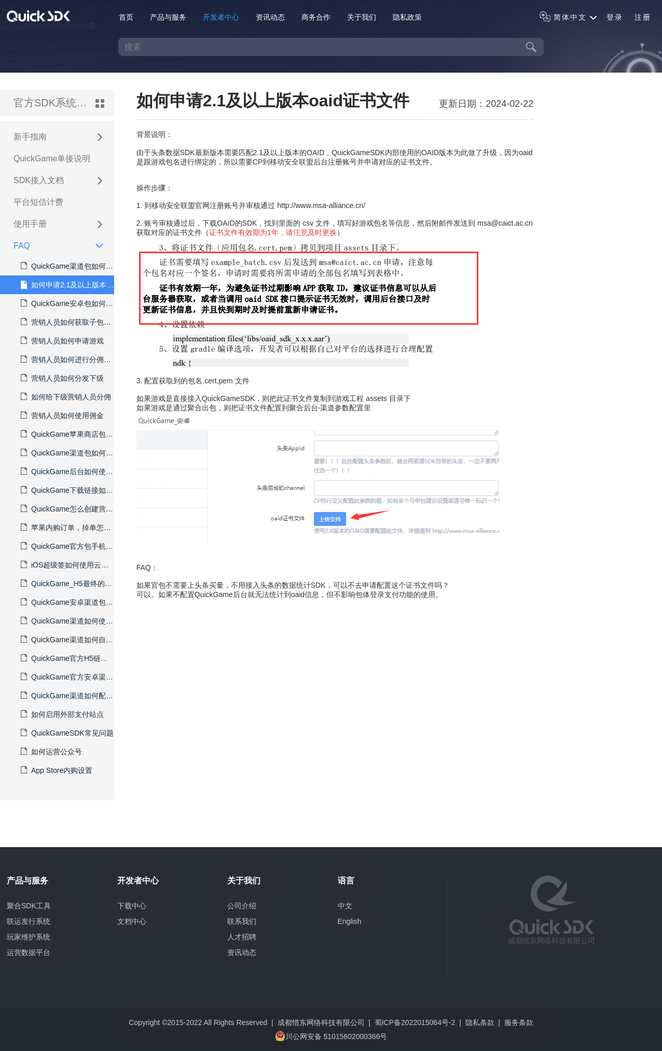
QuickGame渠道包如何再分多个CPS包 (67, 266)
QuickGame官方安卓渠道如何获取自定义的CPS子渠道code (67, 677)
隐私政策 (407, 17)
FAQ (53, 246)
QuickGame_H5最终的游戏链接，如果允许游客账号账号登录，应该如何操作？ (67, 583)
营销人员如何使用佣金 (62, 415)
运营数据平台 (28, 952)
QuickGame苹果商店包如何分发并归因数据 (67, 434)
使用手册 (53, 224)
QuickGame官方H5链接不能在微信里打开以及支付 (67, 658)
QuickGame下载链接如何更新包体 (67, 490)
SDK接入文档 (53, 181)
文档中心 (131, 921)
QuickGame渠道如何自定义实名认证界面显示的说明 (67, 639)
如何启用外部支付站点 (62, 714)
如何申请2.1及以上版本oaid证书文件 (67, 285)
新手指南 (53, 137)
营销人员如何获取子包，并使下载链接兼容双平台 (67, 322)
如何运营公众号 (51, 752)
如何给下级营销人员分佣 (66, 397)
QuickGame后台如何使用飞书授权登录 (67, 471)
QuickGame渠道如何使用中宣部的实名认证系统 (67, 621)
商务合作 (315, 17)
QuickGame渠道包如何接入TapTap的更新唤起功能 (67, 453)
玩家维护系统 (28, 937)
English (350, 921)
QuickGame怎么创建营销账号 (67, 509)
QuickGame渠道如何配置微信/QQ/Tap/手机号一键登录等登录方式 (67, 696)
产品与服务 (168, 17)
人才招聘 (241, 937)
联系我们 (241, 921)
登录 (614, 17)
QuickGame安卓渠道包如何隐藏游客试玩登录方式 (67, 602)
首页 (126, 17)
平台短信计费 (38, 202)
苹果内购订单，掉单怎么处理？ (67, 527)
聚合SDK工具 (29, 906)
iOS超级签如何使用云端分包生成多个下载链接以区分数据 (67, 565)
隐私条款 (479, 1022)
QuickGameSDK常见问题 (67, 733)
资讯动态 (270, 17)
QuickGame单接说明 (51, 158)
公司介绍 (241, 906)
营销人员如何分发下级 (62, 378)
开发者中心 (221, 17)
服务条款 (518, 1022)
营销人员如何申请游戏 (62, 341)
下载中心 (131, 906)
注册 (643, 17)
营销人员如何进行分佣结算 (67, 359)
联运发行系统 (28, 921)
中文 (345, 906)
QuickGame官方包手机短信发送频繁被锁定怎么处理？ (67, 546)
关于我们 (361, 17)
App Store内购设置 (56, 770)
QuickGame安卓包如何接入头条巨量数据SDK (67, 303)
